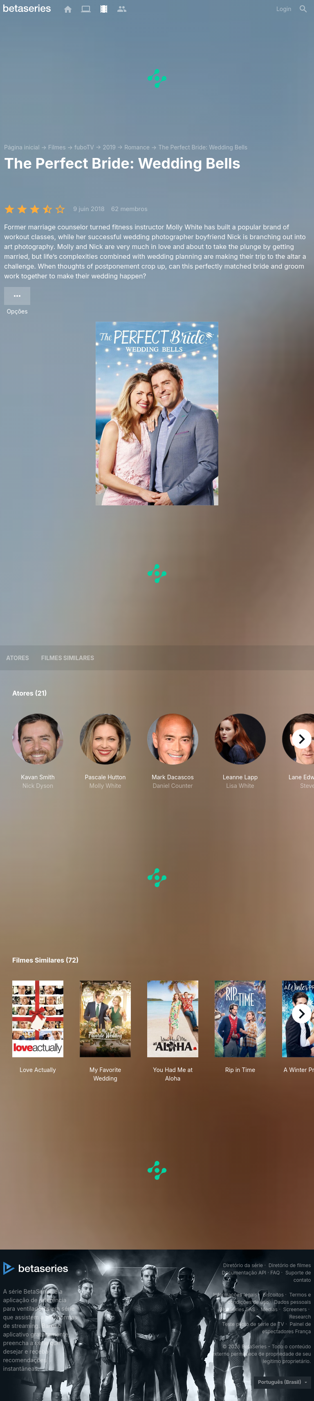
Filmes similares (67, 657)
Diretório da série (243, 1265)
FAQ (275, 1273)
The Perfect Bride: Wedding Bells (202, 147)
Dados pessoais (292, 1302)
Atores (17, 657)
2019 (109, 147)
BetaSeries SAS (237, 1309)
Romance (137, 147)
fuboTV (84, 147)
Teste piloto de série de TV (253, 1324)
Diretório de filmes (290, 1265)
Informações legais (235, 1295)
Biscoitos (273, 1295)
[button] (37, 756)
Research (300, 1317)
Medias (269, 1309)
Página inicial (22, 147)
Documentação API (244, 1273)
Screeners (295, 1309)
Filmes (57, 147)
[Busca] (303, 9)
